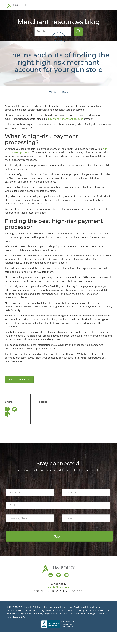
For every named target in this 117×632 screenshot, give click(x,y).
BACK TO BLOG (19, 379)
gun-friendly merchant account (65, 118)
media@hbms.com (58, 587)
